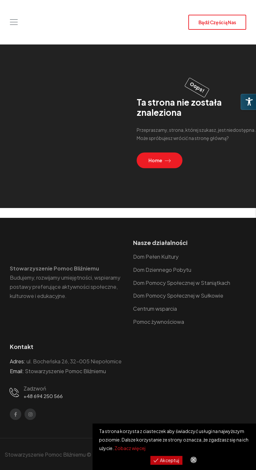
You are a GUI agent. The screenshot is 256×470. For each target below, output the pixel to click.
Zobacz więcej (129, 448)
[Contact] (15, 392)
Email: (17, 371)
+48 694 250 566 (43, 396)
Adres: (18, 361)
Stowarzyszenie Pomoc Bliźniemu (65, 371)
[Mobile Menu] (14, 22)
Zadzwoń (35, 388)
